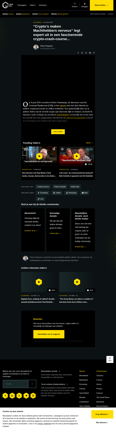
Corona (82, 389)
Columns (99, 375)
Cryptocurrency (43, 187)
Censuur (99, 393)
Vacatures (43, 5)
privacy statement (45, 424)
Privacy (99, 389)
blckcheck (100, 402)
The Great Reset (102, 397)
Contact (110, 14)
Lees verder (58, 132)
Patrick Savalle (60, 187)
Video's (32, 5)
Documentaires (102, 406)
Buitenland (83, 380)
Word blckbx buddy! (98, 14)
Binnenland (83, 375)
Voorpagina (21, 5)
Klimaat (82, 397)
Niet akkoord (102, 423)
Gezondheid (84, 393)
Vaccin (99, 384)
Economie (83, 384)
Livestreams (84, 402)
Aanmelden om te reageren (49, 334)
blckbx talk (75, 187)
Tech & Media (84, 406)
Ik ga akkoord (102, 414)
